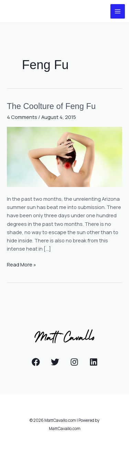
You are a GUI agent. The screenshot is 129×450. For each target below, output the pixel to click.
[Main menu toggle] (117, 11)
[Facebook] (36, 362)
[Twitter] (55, 362)
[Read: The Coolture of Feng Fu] (64, 156)
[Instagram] (74, 362)
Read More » (21, 264)
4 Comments (22, 116)
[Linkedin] (93, 362)
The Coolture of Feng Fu (51, 106)
